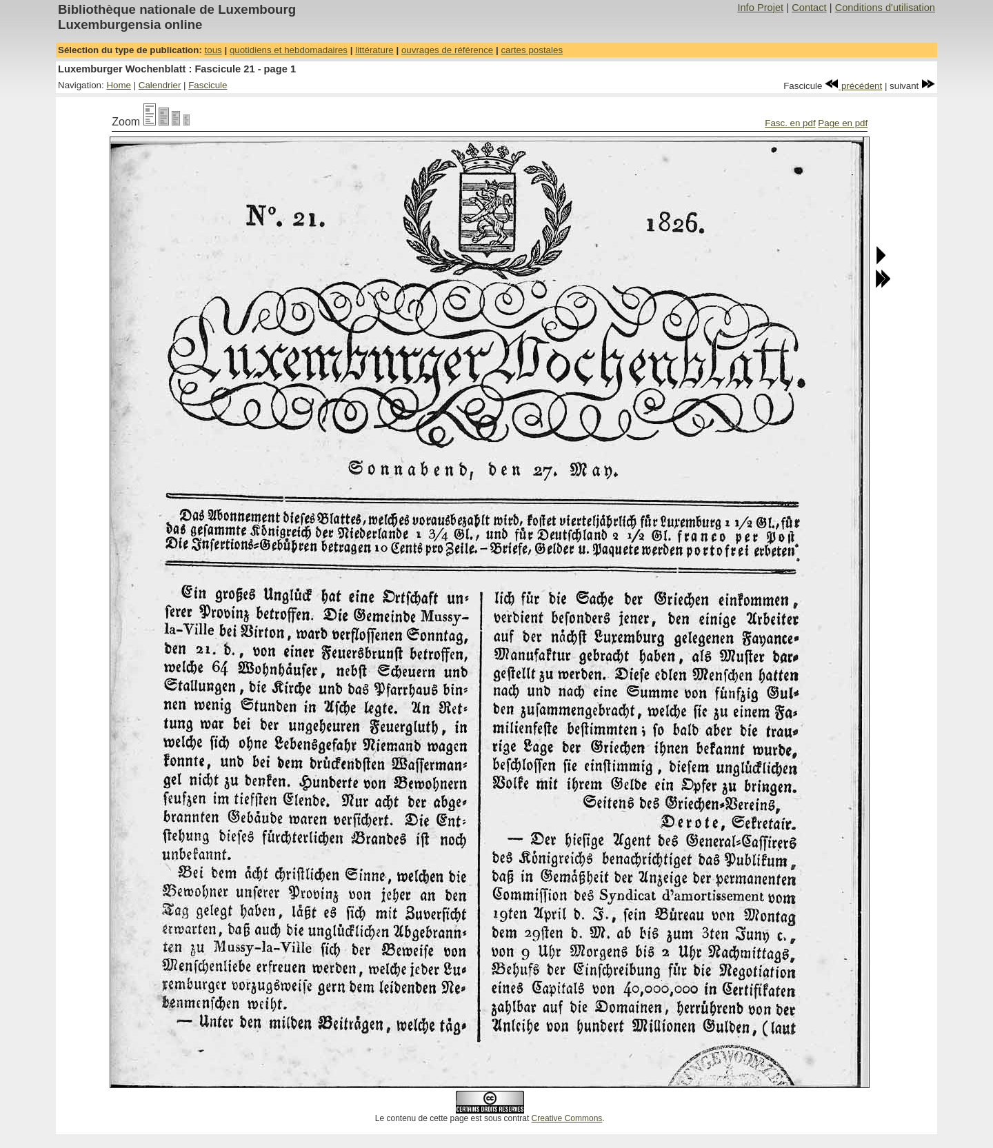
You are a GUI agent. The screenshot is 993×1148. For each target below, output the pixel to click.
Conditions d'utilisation (885, 7)
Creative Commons (567, 1118)
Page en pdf (842, 123)
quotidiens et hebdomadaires (289, 50)
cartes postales (532, 50)
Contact (809, 7)
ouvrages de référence (447, 50)
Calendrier (160, 85)
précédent (853, 86)
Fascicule (207, 85)
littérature (374, 50)
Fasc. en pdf (790, 123)
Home (118, 85)
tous (213, 50)
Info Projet (760, 7)
